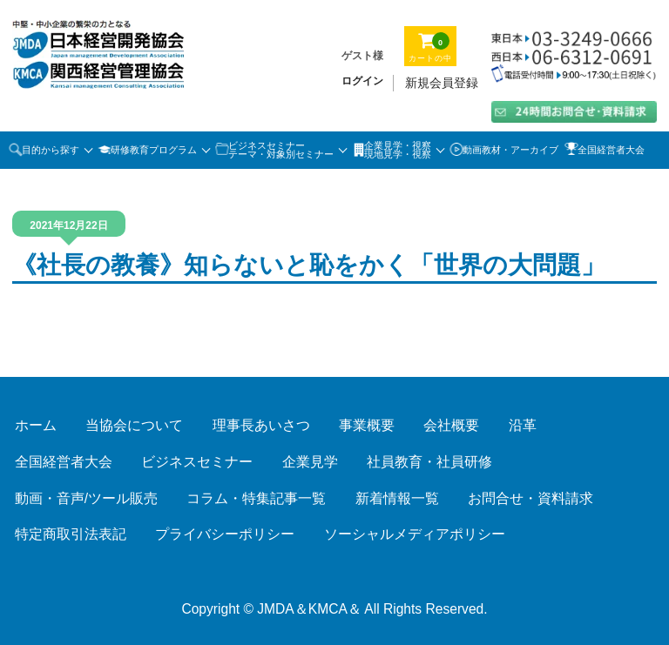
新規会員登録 (441, 83)
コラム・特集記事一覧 (256, 498)
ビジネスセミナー (197, 461)
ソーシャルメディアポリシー (414, 534)
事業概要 (367, 425)
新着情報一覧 (397, 498)
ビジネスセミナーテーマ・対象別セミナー (281, 150)
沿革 (523, 425)
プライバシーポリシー (224, 534)
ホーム (36, 425)
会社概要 (451, 425)
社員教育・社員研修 (429, 461)
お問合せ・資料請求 (530, 498)
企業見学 (310, 461)
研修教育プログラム (154, 149)
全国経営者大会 (611, 149)
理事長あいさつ (261, 425)
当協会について (134, 425)
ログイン (362, 81)
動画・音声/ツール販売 (86, 498)
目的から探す (50, 149)
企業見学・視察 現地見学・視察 (397, 150)
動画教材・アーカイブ (510, 149)
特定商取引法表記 (70, 534)
